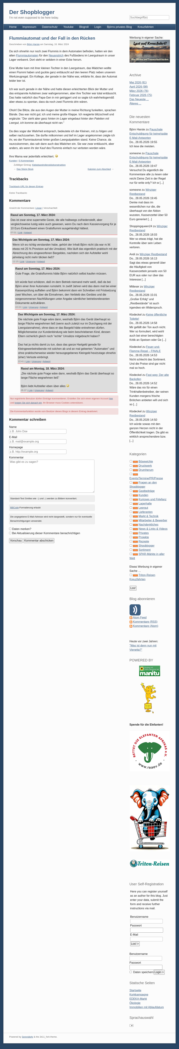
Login (97, 26)
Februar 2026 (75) (141, 95)
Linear (38, 208)
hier (111, 398)
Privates (144, 533)
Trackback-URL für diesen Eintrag (26, 186)
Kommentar (16, 457)
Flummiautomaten (27, 55)
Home (13, 26)
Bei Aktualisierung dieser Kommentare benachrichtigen (46, 533)
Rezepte (144, 541)
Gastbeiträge (147, 490)
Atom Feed (139, 617)
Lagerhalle (145, 503)
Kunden (13, 160)
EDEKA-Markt (138, 998)
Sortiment (145, 549)
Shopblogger (147, 545)
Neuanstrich (56, 55)
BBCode (14, 507)
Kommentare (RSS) (145, 621)
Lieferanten (146, 511)
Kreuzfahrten (146, 26)
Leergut (143, 507)
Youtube (68, 26)
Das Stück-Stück (25, 169)
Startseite (135, 990)
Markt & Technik (149, 516)
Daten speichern (143, 972)
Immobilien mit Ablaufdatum (147, 1007)
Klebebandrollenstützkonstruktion (49, 165)
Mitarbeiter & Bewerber (153, 520)
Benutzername (139, 916)
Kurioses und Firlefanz (152, 499)
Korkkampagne (139, 994)
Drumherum (146, 469)
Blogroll (83, 26)
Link (20, 232)
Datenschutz (50, 26)
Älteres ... (135, 103)
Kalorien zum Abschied (99, 169)
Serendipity (27, 1037)
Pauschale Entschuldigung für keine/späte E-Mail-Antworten (149, 133)
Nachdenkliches (148, 524)
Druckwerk (145, 465)
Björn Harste (33, 44)
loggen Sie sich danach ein (28, 402)
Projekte (144, 537)
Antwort (28, 232)
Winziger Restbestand (153, 254)
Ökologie (135, 1002)
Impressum (29, 26)
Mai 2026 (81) (138, 82)
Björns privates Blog (119, 26)
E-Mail (13, 437)
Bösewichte (146, 461)
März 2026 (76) (139, 90)
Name (13, 426)
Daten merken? (21, 528)
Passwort (136, 925)
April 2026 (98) (139, 86)
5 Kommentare (26, 160)
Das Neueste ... (139, 99)
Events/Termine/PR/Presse (146, 478)
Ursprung (30, 261)
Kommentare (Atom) (145, 625)
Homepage (16, 447)
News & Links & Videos (153, 528)
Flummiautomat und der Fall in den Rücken (52, 38)
